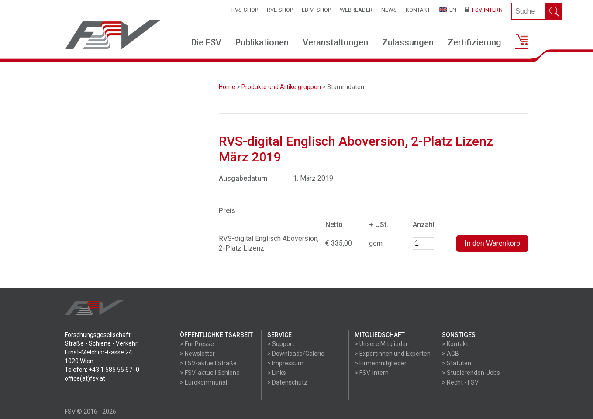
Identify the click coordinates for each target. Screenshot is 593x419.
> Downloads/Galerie (295, 353)
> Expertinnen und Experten (393, 353)
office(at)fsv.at (85, 378)
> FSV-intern (372, 372)
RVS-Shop (244, 10)
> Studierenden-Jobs (471, 372)
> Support (280, 343)
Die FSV (206, 42)
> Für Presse (197, 343)
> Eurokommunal (203, 382)
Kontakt (418, 10)
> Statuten (456, 363)
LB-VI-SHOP (316, 10)
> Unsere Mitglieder (381, 343)
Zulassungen (408, 42)
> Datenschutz (287, 382)
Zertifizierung (474, 42)
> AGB (450, 353)
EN (447, 10)
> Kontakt (455, 343)
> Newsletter (197, 353)
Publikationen (262, 42)
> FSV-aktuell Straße (208, 363)
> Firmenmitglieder (381, 363)
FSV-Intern (484, 10)
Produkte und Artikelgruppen (281, 86)
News (389, 10)
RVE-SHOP (280, 10)
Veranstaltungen (335, 42)
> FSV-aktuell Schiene (210, 372)
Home (227, 86)
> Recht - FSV (460, 382)
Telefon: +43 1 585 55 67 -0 (102, 369)
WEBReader (356, 10)
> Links (276, 372)
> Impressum (285, 363)
